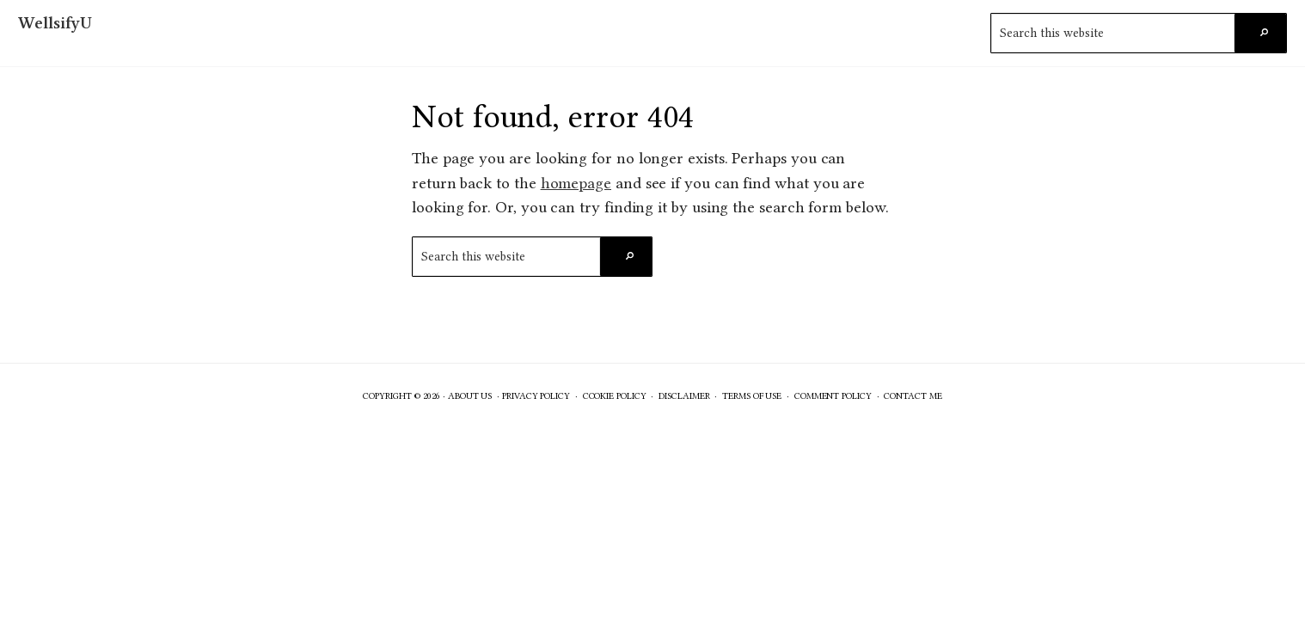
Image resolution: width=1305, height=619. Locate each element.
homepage (576, 183)
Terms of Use (751, 395)
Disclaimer (684, 395)
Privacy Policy (536, 395)
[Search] (1260, 33)
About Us (470, 395)
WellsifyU (55, 23)
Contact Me (912, 395)
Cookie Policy (614, 395)
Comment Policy (833, 395)
